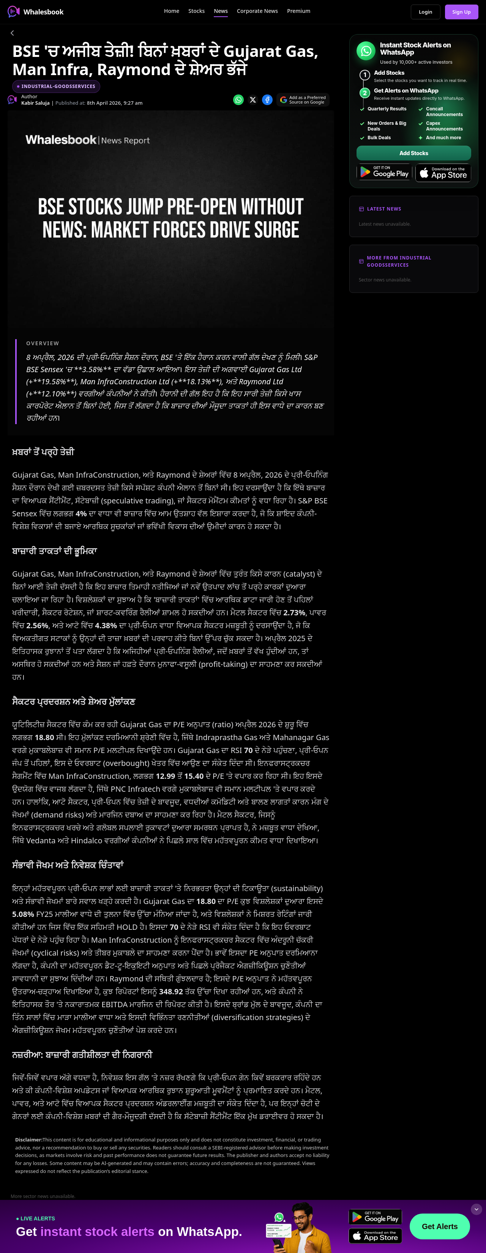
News (221, 10)
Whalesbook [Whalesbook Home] (35, 12)
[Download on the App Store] (443, 173)
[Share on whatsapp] (238, 99)
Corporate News (257, 10)
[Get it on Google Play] (384, 173)
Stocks (196, 10)
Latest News (384, 209)
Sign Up (462, 11)
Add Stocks (413, 153)
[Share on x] (253, 99)
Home (171, 10)
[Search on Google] (303, 100)
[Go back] (12, 34)
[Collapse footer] (476, 1209)
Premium (298, 10)
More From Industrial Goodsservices (399, 261)
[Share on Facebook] (267, 99)
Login (425, 11)
